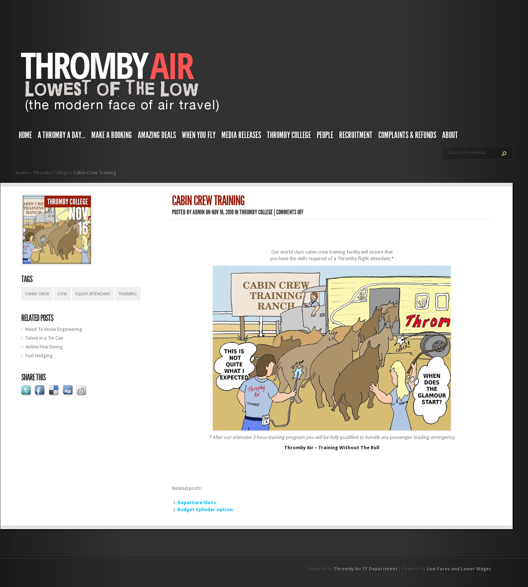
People (325, 135)
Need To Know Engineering (53, 329)
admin (198, 212)
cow (62, 294)
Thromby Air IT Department (365, 569)
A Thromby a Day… (61, 135)
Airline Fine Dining (44, 347)
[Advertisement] (332, 234)
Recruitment (356, 135)
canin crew (37, 294)
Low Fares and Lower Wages (459, 569)
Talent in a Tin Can (44, 338)
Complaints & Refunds (407, 135)
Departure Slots (196, 502)
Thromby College (289, 135)
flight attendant (93, 294)
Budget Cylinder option (205, 509)
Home (25, 135)
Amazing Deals (157, 135)
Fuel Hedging (39, 355)
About (450, 135)
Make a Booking (111, 135)
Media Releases (241, 135)
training (128, 294)
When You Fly (199, 135)
